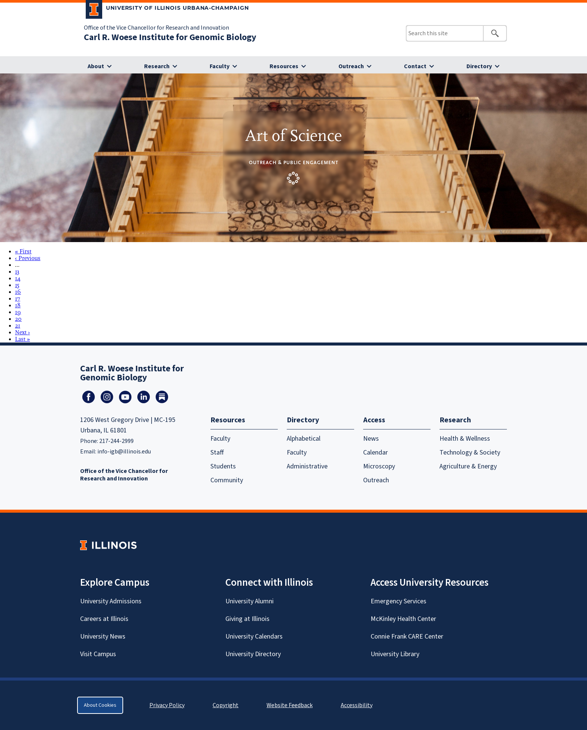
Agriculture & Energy (468, 466)
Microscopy (379, 466)
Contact (415, 66)
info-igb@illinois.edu (124, 451)
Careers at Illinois (104, 619)
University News (102, 636)
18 (18, 305)
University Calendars (254, 636)
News (371, 438)
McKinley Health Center (403, 619)
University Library (395, 654)
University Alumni (249, 601)
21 (17, 325)
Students (223, 466)
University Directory (253, 654)
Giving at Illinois (247, 619)
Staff (217, 452)
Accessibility (356, 705)
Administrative (307, 466)
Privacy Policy (167, 705)
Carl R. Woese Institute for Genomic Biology (170, 37)
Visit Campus (98, 654)
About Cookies (100, 705)
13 (17, 271)
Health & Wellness (465, 438)
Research (157, 66)
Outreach (351, 66)
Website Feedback (290, 705)
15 (17, 285)
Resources (284, 66)
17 (17, 298)
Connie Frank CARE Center (407, 636)
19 (18, 312)
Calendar (375, 452)
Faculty (219, 66)
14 (18, 278)
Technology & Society (470, 452)
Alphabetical (303, 438)
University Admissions (111, 601)
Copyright (225, 705)
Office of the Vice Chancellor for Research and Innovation (156, 28)
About (96, 66)
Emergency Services (398, 601)
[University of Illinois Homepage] (108, 545)
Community (226, 480)
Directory (479, 66)
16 (18, 292)
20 (18, 319)
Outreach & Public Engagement (293, 162)
